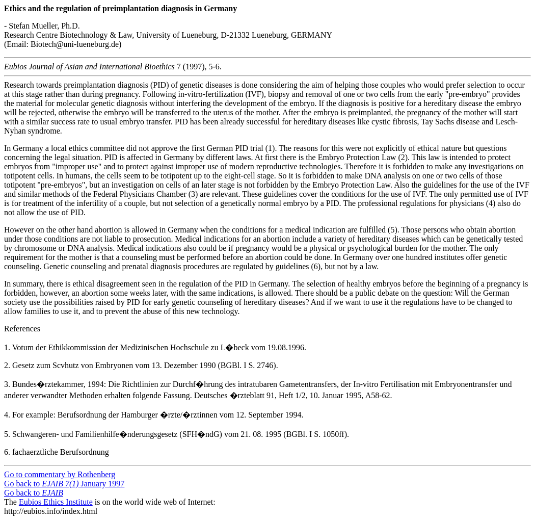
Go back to (33, 492)
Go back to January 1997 (64, 483)
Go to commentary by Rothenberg (59, 474)
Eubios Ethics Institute (56, 502)
